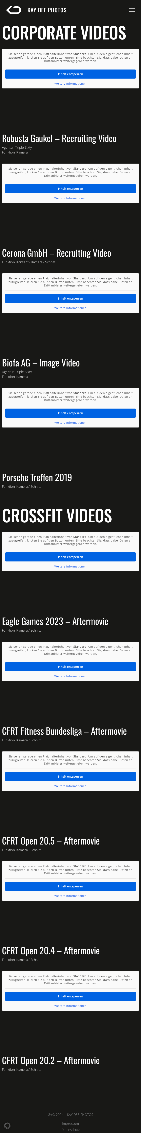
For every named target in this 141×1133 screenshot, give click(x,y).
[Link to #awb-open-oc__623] (132, 10)
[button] (7, 1125)
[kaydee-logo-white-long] (37, 8)
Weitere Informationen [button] (70, 83)
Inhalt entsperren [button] (70, 74)
